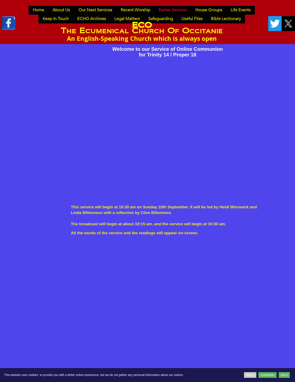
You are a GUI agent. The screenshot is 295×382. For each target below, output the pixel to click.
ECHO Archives (91, 19)
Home (38, 10)
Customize (267, 375)
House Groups (208, 10)
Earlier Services (173, 10)
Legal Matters (127, 19)
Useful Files (192, 19)
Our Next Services (95, 10)
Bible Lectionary (226, 19)
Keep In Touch (56, 19)
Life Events (241, 10)
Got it (284, 375)
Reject (250, 375)
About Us (61, 10)
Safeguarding (160, 19)
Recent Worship (135, 10)
